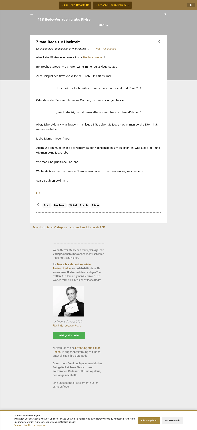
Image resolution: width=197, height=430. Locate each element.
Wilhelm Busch (78, 205)
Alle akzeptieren (149, 420)
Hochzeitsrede (92, 57)
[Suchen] (165, 15)
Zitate (95, 205)
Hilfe (125, 24)
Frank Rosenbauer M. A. (67, 325)
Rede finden (107, 24)
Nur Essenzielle (172, 420)
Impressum (42, 425)
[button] (159, 42)
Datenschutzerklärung (25, 425)
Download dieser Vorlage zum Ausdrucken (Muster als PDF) (69, 227)
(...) (38, 193)
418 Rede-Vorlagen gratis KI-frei (64, 19)
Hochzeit (59, 205)
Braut (47, 205)
